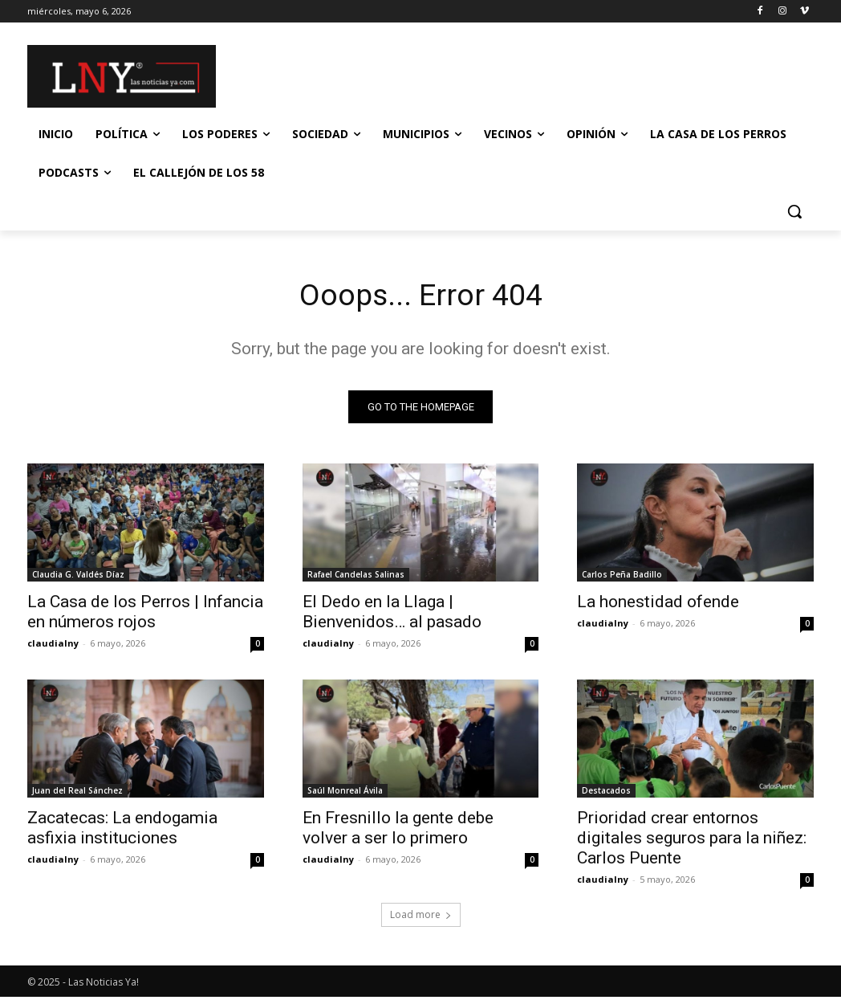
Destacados (606, 793)
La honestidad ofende (658, 604)
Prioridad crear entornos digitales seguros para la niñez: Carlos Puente (691, 841)
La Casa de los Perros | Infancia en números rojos (145, 615)
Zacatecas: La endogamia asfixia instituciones (122, 831)
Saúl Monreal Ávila (345, 793)
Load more (421, 917)
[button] (794, 211)
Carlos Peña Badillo (622, 577)
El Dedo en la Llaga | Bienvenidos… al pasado (392, 615)
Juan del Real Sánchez (77, 793)
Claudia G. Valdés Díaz (78, 577)
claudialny (53, 646)
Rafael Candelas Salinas (355, 577)
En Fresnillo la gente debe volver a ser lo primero (398, 831)
